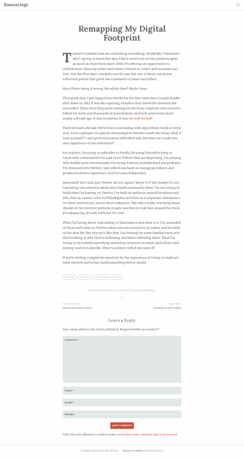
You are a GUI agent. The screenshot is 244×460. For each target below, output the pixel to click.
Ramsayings (16, 4)
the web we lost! (140, 118)
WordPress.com (153, 450)
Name (69, 390)
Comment (72, 339)
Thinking (149, 290)
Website (69, 414)
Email (69, 402)
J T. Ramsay (134, 290)
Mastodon (85, 277)
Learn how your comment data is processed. (147, 434)
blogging (70, 277)
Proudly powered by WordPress (99, 450)
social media (102, 277)
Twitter (117, 277)
